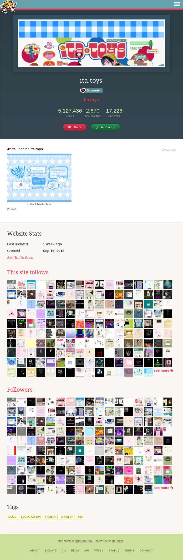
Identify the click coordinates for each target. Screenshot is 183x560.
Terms (129, 550)
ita (11, 149)
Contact (146, 550)
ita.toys (91, 99)
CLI (64, 550)
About (35, 550)
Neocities (64, 541)
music (12, 516)
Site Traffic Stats (20, 258)
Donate (50, 550)
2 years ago (169, 149)
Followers (19, 390)
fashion (50, 516)
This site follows (27, 272)
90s (80, 516)
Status (114, 550)
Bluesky (117, 541)
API (86, 550)
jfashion (67, 516)
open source (83, 541)
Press (98, 550)
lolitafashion (31, 516)
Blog (75, 550)
